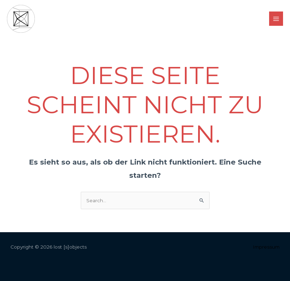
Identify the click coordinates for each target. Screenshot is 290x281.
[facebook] (152, 19)
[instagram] (137, 19)
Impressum (266, 247)
